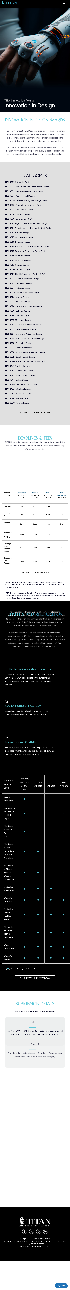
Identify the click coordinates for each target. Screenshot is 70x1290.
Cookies (41, 1244)
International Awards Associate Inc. (40, 1246)
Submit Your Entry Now (35, 412)
